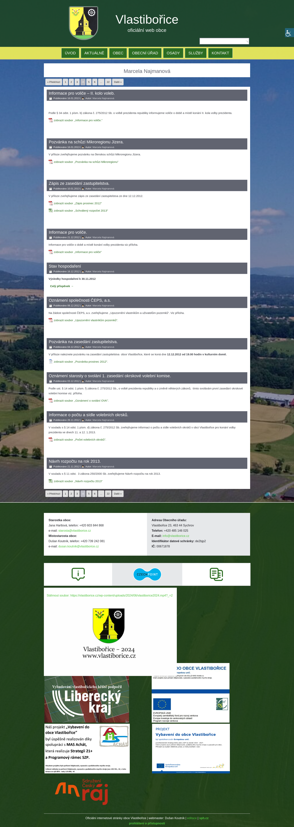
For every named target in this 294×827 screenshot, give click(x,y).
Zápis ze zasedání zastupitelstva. (79, 183)
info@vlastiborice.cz (176, 535)
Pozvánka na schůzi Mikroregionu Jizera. (86, 142)
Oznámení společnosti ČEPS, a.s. (80, 300)
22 (108, 82)
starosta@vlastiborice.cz (74, 530)
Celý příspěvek (62, 286)
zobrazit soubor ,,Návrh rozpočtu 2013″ (78, 481)
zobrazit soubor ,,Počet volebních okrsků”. (80, 439)
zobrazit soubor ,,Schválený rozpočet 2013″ (81, 210)
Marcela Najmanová (103, 98)
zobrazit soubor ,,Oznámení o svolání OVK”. (81, 400)
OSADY (173, 53)
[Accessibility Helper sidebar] (289, 32)
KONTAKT (220, 53)
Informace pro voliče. (68, 232)
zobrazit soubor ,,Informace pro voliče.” (78, 120)
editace (192, 818)
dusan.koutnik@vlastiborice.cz (78, 546)
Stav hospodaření (65, 266)
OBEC (118, 53)
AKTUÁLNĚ (94, 53)
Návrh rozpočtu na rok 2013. (75, 461)
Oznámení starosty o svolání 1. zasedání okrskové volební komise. (110, 375)
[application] (110, 625)
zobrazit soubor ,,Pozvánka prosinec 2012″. (81, 361)
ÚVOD (70, 53)
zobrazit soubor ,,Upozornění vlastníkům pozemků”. (86, 320)
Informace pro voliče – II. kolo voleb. (82, 93)
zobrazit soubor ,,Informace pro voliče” (78, 252)
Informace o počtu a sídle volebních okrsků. (88, 414)
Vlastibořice (147, 19)
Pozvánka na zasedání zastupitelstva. (83, 341)
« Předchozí (53, 82)
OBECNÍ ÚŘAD (145, 53)
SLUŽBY (195, 53)
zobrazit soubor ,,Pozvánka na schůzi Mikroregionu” (86, 161)
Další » (118, 82)
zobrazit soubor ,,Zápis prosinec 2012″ (78, 203)
